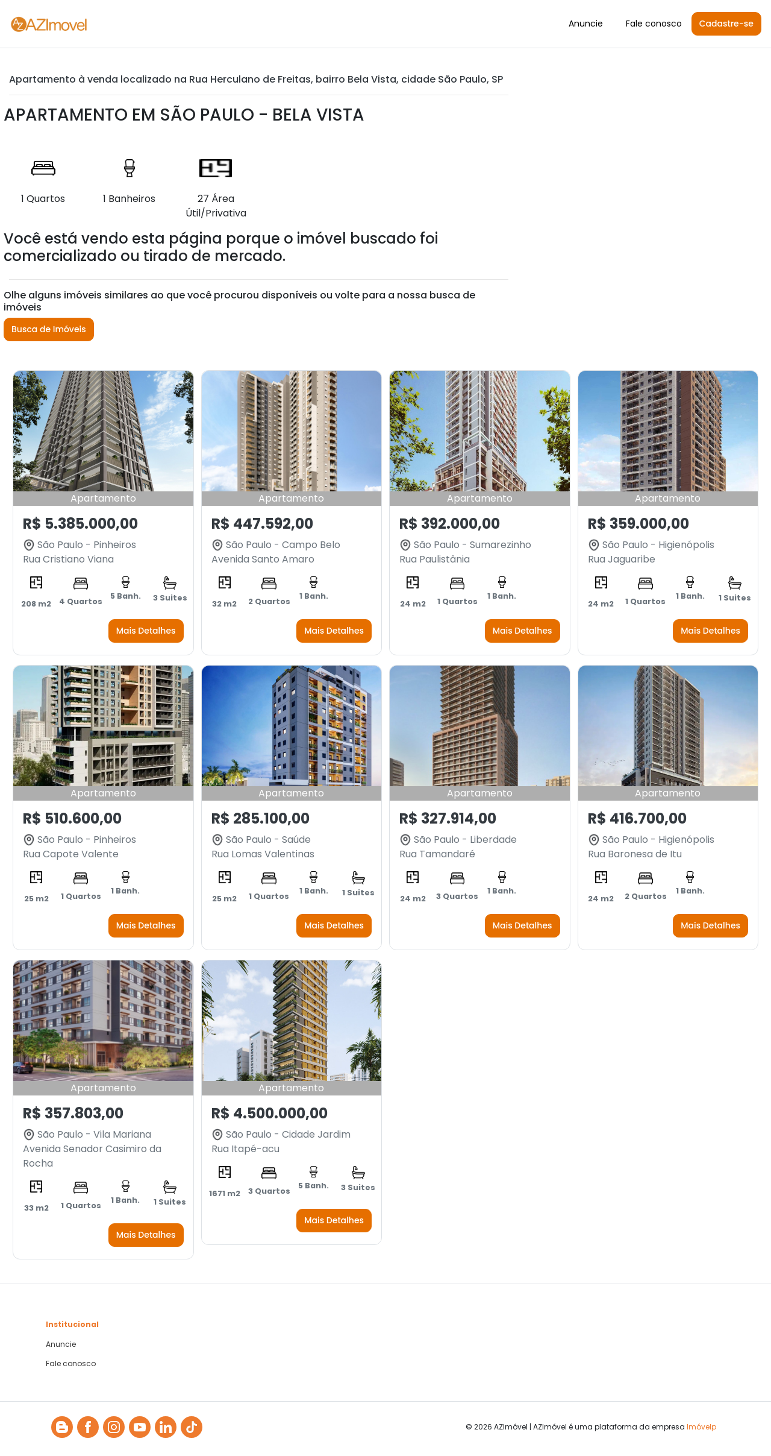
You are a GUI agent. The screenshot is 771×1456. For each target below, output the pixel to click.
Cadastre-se (726, 23)
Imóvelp (701, 1427)
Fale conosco (654, 23)
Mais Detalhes (146, 631)
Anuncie (586, 23)
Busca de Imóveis (48, 329)
